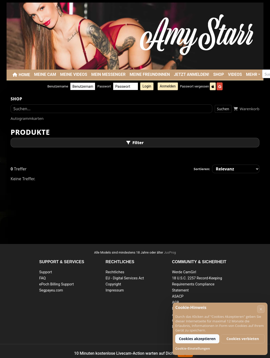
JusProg (170, 252)
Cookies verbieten (242, 338)
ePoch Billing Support (56, 284)
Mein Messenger (108, 74)
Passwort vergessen (194, 86)
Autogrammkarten (27, 118)
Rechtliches (115, 272)
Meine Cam (45, 74)
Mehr (251, 74)
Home (24, 74)
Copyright (113, 284)
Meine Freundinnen (150, 74)
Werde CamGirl (184, 272)
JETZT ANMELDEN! (191, 74)
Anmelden (168, 86)
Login (146, 86)
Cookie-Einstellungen (192, 348)
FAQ (42, 278)
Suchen (223, 108)
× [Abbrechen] (260, 309)
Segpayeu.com (51, 290)
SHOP (218, 74)
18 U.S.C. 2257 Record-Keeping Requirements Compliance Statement (197, 284)
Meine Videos (73, 74)
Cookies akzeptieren (197, 338)
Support (45, 272)
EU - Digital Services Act (125, 278)
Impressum (115, 290)
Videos (235, 74)
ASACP (178, 296)
